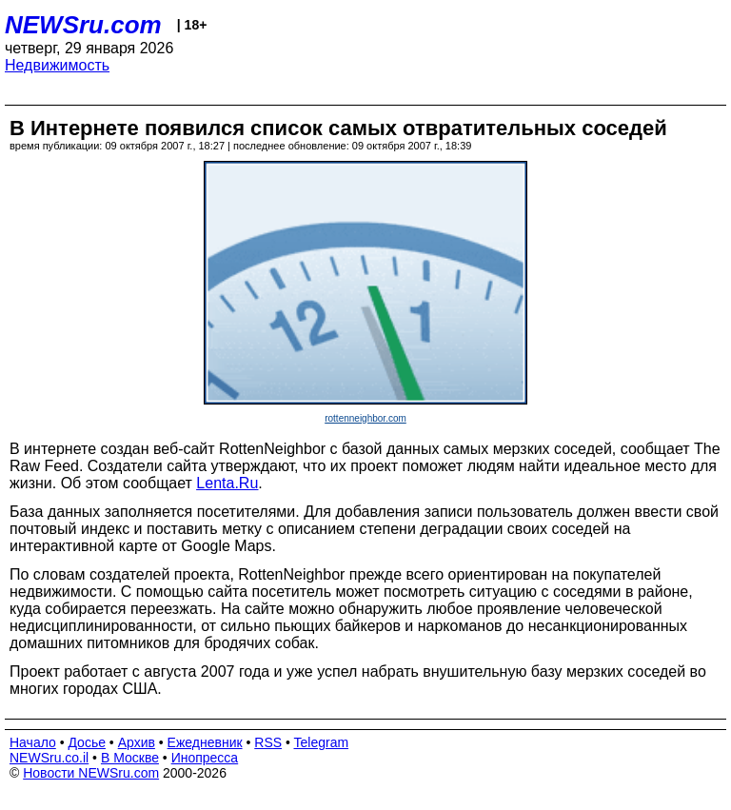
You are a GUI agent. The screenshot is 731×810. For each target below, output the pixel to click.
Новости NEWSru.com (91, 772)
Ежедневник (205, 742)
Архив (136, 742)
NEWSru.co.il (49, 757)
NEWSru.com (83, 24)
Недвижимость (57, 65)
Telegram (321, 742)
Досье (87, 742)
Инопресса (205, 757)
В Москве (130, 757)
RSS (268, 742)
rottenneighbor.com (365, 418)
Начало (33, 742)
